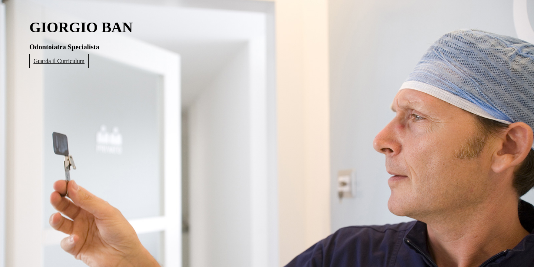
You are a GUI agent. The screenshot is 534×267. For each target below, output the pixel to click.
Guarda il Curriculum (59, 61)
